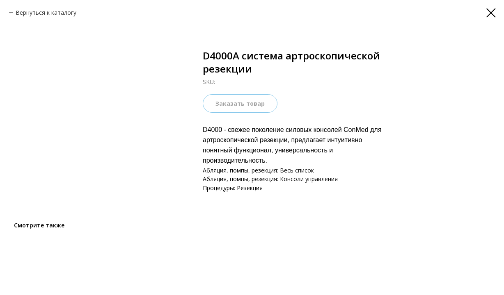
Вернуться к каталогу (46, 12)
